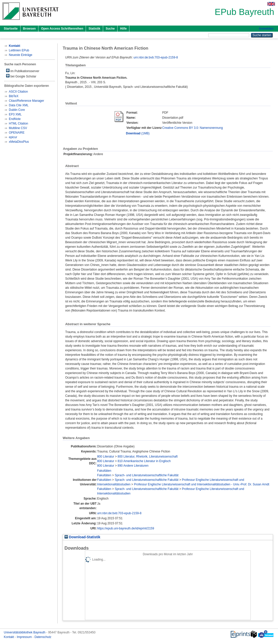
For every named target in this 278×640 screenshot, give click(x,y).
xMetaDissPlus (19, 141)
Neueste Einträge (20, 55)
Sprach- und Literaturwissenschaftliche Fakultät (146, 475)
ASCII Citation (18, 91)
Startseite (11, 28)
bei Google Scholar (21, 76)
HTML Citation (18, 123)
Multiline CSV (18, 128)
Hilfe (123, 28)
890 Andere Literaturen (133, 465)
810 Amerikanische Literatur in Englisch (144, 461)
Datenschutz (42, 637)
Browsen (29, 28)
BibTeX (13, 96)
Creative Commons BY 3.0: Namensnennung (192, 128)
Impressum (25, 637)
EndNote (15, 119)
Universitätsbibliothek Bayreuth (25, 632)
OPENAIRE (17, 132)
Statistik (94, 28)
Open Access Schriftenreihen (62, 28)
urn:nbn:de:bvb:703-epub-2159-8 (155, 57)
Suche (110, 28)
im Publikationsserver (22, 71)
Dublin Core (17, 110)
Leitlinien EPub (19, 50)
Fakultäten (104, 470)
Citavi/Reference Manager (26, 100)
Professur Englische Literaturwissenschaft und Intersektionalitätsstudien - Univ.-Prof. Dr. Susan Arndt (201, 484)
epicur (13, 137)
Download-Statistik (82, 537)
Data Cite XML (19, 105)
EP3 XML (15, 114)
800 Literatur (105, 456)
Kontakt (9, 637)
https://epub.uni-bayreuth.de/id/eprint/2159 (125, 528)
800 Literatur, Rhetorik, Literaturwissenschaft (147, 456)
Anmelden (266, 28)
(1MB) (137, 133)
